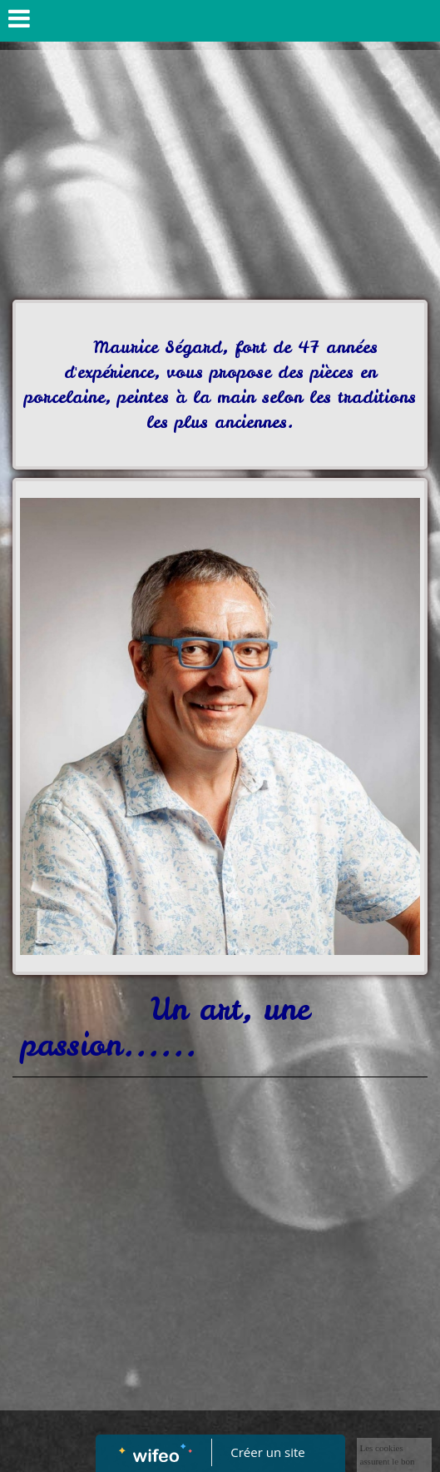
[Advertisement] (220, 174)
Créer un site (267, 1452)
